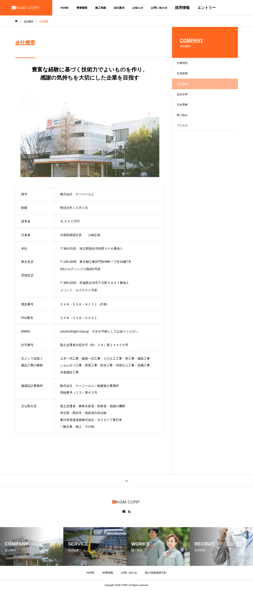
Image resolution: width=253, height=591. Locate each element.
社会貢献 (186, 118)
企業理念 (186, 64)
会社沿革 (186, 105)
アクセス (186, 145)
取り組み (186, 132)
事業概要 (82, 7)
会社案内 (119, 7)
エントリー (206, 8)
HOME (65, 7)
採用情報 (182, 8)
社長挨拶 (186, 78)
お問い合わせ (159, 7)
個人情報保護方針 (156, 572)
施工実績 (100, 7)
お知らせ (137, 7)
